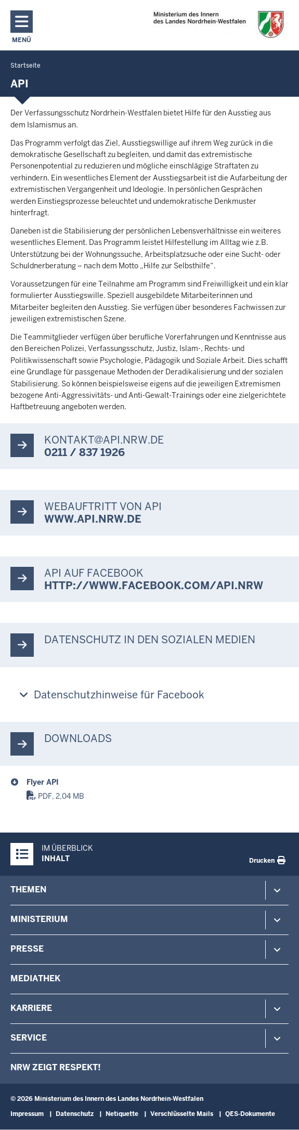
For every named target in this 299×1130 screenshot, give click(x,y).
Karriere (31, 1008)
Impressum (27, 1114)
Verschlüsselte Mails (181, 1114)
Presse (27, 948)
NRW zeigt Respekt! (55, 1067)
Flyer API (43, 782)
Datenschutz (75, 1114)
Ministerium (39, 919)
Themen (28, 889)
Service (28, 1037)
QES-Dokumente (250, 1114)
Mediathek (35, 978)
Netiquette (122, 1114)
